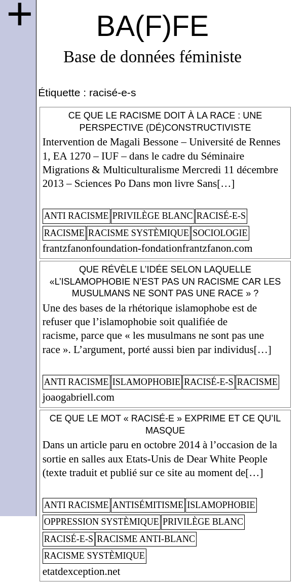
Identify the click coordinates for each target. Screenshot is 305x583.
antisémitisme (147, 505)
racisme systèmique (138, 233)
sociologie (220, 233)
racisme (64, 233)
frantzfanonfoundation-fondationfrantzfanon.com (148, 248)
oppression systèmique (101, 522)
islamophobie (146, 382)
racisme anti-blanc (146, 539)
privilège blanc (152, 216)
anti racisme (76, 216)
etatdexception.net (82, 571)
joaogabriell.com (79, 397)
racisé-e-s (221, 216)
